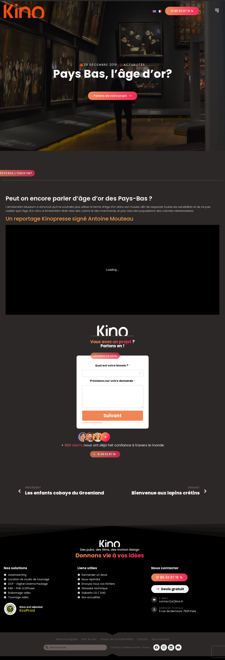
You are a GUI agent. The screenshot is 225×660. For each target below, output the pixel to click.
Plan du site (88, 639)
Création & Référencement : (126, 647)
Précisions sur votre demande (112, 381)
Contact (142, 639)
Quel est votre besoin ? (112, 365)
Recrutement (160, 639)
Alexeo (146, 647)
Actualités (134, 65)
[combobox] (112, 373)
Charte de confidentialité (116, 639)
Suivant (112, 415)
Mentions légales (67, 639)
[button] (217, 11)
